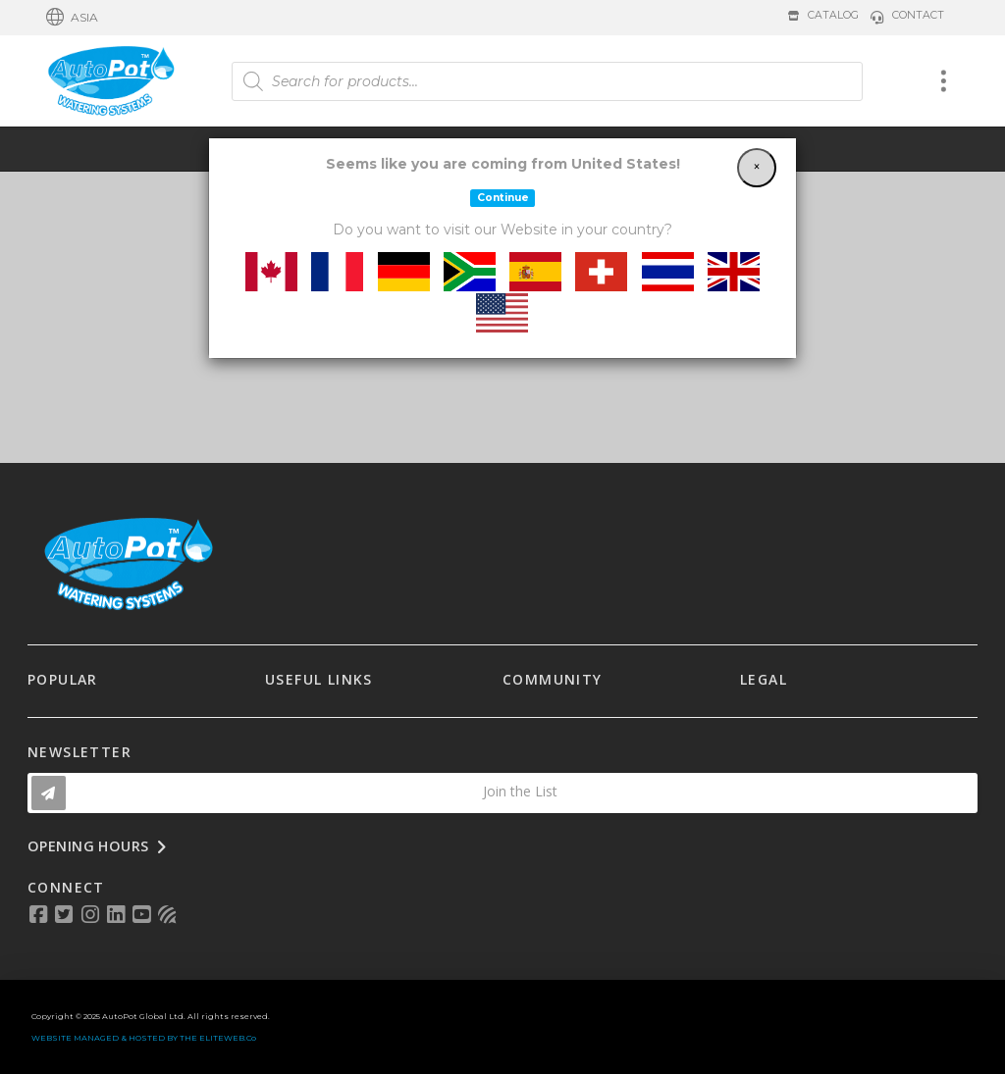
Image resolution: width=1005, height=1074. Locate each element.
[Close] (756, 167)
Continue (503, 197)
